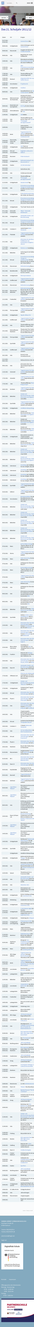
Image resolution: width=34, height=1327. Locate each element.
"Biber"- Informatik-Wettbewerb (26, 211)
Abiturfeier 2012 (25, 885)
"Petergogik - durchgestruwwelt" (26, 121)
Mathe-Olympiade (26, 229)
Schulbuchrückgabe (26, 1150)
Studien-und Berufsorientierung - (26, 394)
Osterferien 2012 (27, 896)
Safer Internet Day (25, 558)
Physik (22, 662)
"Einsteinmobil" (27, 1038)
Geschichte (28, 706)
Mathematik (26, 635)
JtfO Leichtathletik (25, 1042)
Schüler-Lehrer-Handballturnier (27, 615)
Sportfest (23, 1166)
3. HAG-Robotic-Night (26, 908)
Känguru (23, 858)
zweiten (23, 864)
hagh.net (4, 1240)
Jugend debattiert (26, 774)
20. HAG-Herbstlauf (25, 165)
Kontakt (3, 1279)
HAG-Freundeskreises (26, 732)
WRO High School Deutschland (25, 1139)
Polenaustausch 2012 (26, 921)
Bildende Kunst (24, 760)
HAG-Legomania (25, 1047)
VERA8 (31, 750)
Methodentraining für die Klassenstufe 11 (27, 161)
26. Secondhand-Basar (26, 730)
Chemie (27, 662)
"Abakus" (23, 1087)
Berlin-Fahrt (24, 986)
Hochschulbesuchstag (26, 544)
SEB (22, 114)
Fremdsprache (29, 864)
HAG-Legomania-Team (27, 914)
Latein (29, 1143)
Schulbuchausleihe (25, 51)
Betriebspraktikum (25, 496)
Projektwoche (24, 84)
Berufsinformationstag (28, 193)
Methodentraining (25, 266)
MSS (28, 596)
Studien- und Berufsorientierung (26, 682)
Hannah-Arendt (24, 182)
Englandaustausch (25, 934)
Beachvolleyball (25, 956)
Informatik (27, 634)
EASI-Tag (23, 106)
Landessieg (24, 943)
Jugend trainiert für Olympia (26, 132)
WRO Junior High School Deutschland (27, 1034)
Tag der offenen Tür (26, 315)
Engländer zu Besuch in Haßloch (27, 151)
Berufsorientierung (26, 814)
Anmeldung (23, 465)
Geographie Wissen (26, 722)
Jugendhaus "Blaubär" (13, 787)
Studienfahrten (24, 984)
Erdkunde (23, 708)
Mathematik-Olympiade (26, 726)
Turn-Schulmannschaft (25, 940)
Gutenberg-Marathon (27, 949)
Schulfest (23, 88)
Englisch (23, 642)
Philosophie (24, 700)
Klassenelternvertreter (27, 61)
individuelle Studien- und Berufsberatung (27, 216)
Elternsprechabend (26, 275)
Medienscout (24, 248)
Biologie (30, 653)
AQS (24, 111)
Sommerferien (24, 41)
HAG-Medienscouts (26, 1105)
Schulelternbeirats (25, 1159)
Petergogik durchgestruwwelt (25, 178)
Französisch (24, 738)
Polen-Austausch (25, 156)
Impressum (12, 1279)
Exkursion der (24, 673)
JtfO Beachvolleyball (26, 1014)
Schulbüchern (24, 1162)
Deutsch (29, 627)
